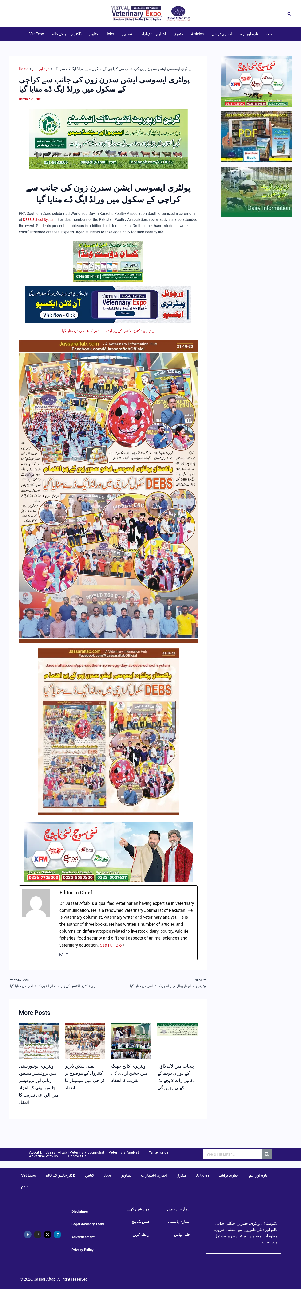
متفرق (178, 34)
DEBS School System (40, 219)
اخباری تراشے (221, 34)
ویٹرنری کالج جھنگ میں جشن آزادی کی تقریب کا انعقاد (130, 1074)
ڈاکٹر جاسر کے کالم (66, 34)
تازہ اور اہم (249, 34)
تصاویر (127, 34)
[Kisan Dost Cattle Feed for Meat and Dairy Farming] (108, 261)
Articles (197, 34)
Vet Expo (36, 34)
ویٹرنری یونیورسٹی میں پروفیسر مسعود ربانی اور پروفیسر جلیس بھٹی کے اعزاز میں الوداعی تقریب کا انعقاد (39, 1088)
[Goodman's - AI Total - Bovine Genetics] (108, 851)
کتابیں (93, 34)
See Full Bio (111, 945)
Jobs (110, 34)
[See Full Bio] (124, 945)
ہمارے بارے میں (178, 1209)
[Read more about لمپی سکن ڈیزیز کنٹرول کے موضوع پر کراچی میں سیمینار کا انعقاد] (85, 1057)
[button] (289, 13)
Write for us (158, 1152)
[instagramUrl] (61, 955)
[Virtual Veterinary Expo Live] (108, 304)
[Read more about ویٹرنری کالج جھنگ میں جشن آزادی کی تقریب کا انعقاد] (131, 1046)
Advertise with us (43, 1156)
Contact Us (77, 1156)
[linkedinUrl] (66, 955)
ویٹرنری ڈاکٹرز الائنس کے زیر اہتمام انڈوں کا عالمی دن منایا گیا (108, 331)
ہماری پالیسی (178, 1222)
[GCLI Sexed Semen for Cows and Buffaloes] (108, 139)
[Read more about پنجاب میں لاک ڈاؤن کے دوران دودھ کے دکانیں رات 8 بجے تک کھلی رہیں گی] (177, 1030)
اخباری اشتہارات (152, 34)
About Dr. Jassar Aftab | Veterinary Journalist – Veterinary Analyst (84, 1152)
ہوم (268, 34)
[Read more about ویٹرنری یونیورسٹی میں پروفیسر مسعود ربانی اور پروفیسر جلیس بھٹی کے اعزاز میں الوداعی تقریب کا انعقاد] (39, 1053)
